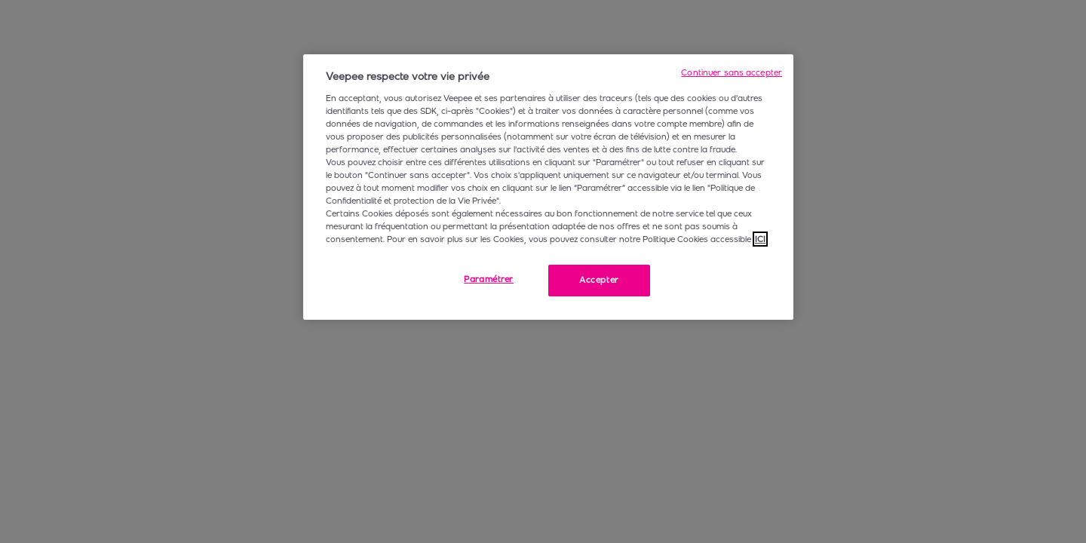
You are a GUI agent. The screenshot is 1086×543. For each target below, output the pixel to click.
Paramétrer (489, 279)
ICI (760, 239)
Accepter (599, 280)
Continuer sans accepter (731, 72)
